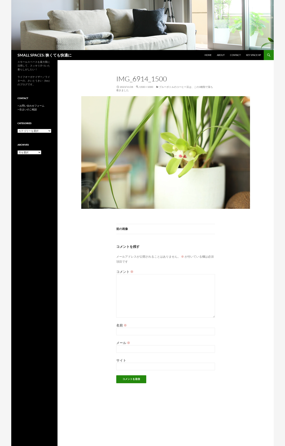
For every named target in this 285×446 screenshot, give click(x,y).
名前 (121, 325)
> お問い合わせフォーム (31, 105)
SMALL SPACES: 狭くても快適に (45, 55)
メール (123, 343)
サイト (121, 360)
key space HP (253, 55)
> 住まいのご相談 (27, 109)
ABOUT (221, 55)
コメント (125, 271)
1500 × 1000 (146, 86)
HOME (208, 55)
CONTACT (235, 55)
